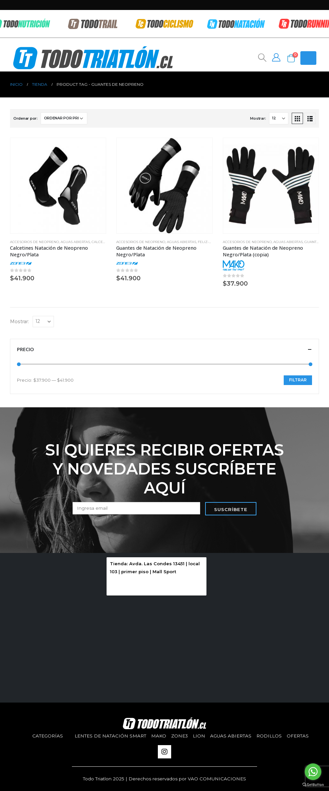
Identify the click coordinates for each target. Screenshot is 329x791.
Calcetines (102, 242)
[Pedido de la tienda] (64, 118)
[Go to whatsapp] (313, 771)
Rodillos (269, 735)
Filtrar (298, 379)
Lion (199, 735)
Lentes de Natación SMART (110, 735)
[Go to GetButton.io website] (313, 784)
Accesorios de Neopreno (34, 242)
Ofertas (298, 735)
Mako (158, 735)
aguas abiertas (75, 242)
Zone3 (179, 735)
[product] (58, 185)
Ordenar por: (25, 118)
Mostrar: (258, 118)
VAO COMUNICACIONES (217, 778)
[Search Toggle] (261, 58)
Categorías (47, 735)
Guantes (312, 242)
